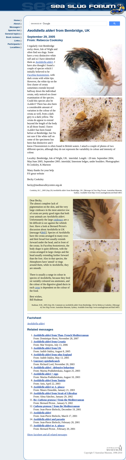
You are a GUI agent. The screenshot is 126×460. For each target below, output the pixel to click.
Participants (14, 44)
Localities (15, 47)
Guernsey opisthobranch (46, 361)
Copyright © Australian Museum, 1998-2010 (103, 453)
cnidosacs (58, 219)
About (17, 24)
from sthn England (52, 354)
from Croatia (49, 341)
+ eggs (45, 374)
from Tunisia (49, 380)
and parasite (49, 419)
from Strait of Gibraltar (55, 393)
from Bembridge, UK (58, 30)
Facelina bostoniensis (38, 75)
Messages (15, 27)
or (48, 387)
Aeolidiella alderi (44, 62)
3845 (43, 232)
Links (17, 40)
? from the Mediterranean (56, 406)
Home (17, 20)
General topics (12, 34)
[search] (68, 23)
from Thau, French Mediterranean (61, 335)
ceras (37, 287)
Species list (14, 30)
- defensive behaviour (53, 367)
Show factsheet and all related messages (47, 434)
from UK (47, 348)
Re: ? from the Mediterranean (58, 400)
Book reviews (13, 37)
